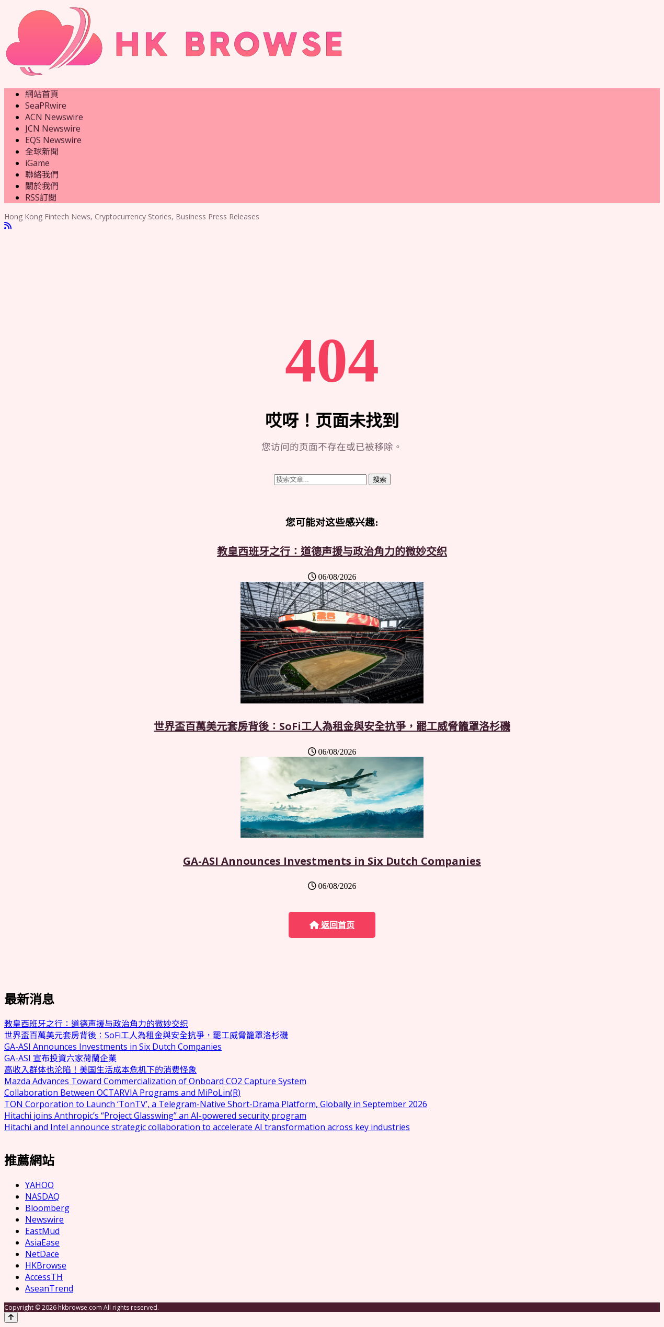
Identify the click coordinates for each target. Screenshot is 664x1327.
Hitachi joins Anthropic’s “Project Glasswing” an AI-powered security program (155, 1115)
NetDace (42, 1254)
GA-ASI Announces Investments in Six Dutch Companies (332, 861)
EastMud (42, 1231)
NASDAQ (42, 1196)
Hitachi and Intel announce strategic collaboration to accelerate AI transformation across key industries (207, 1127)
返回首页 (332, 925)
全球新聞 (42, 151)
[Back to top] (11, 1317)
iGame (37, 163)
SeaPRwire (45, 105)
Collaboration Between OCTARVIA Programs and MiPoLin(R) (122, 1092)
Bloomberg (47, 1208)
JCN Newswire (53, 128)
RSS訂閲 (40, 197)
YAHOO (39, 1185)
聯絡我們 (42, 174)
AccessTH (44, 1277)
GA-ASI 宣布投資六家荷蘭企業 (60, 1058)
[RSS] (8, 225)
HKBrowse (45, 1265)
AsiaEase (42, 1242)
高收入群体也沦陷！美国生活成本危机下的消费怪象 (100, 1069)
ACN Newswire (54, 117)
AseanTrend (49, 1288)
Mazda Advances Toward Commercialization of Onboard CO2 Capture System (155, 1081)
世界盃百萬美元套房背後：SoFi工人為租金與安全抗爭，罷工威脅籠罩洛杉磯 (332, 726)
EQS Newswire (53, 140)
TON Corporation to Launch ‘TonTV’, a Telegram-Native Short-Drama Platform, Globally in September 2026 (215, 1104)
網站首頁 (42, 94)
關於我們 (42, 186)
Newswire (44, 1219)
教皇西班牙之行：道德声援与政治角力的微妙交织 (332, 551)
